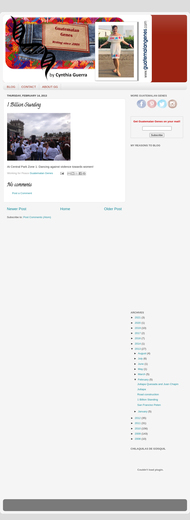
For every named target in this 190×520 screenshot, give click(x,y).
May (141, 369)
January (143, 411)
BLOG (11, 86)
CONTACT (28, 86)
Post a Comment (22, 193)
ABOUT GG (50, 86)
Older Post (113, 209)
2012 (138, 418)
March (142, 374)
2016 (138, 338)
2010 (138, 428)
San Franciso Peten (149, 404)
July (140, 358)
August (142, 353)
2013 (138, 348)
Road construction (148, 394)
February (143, 379)
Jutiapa (141, 389)
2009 (138, 433)
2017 (138, 333)
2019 (138, 328)
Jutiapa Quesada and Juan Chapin (158, 384)
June (141, 363)
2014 (138, 343)
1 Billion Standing (147, 399)
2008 (138, 438)
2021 (138, 317)
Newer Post (16, 209)
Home (65, 209)
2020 (138, 322)
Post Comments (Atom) (37, 217)
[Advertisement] (146, 244)
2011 (138, 423)
